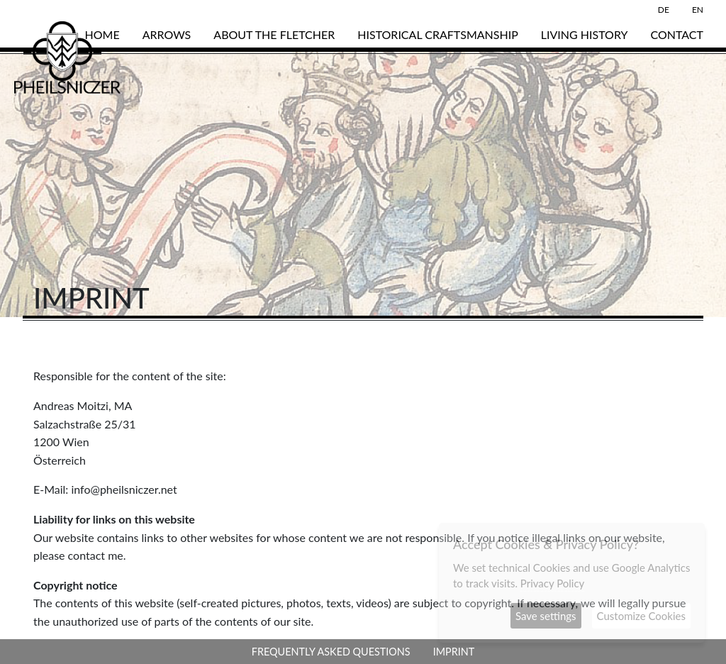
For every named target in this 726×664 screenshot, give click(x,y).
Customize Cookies (641, 615)
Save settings (545, 615)
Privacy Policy (552, 583)
